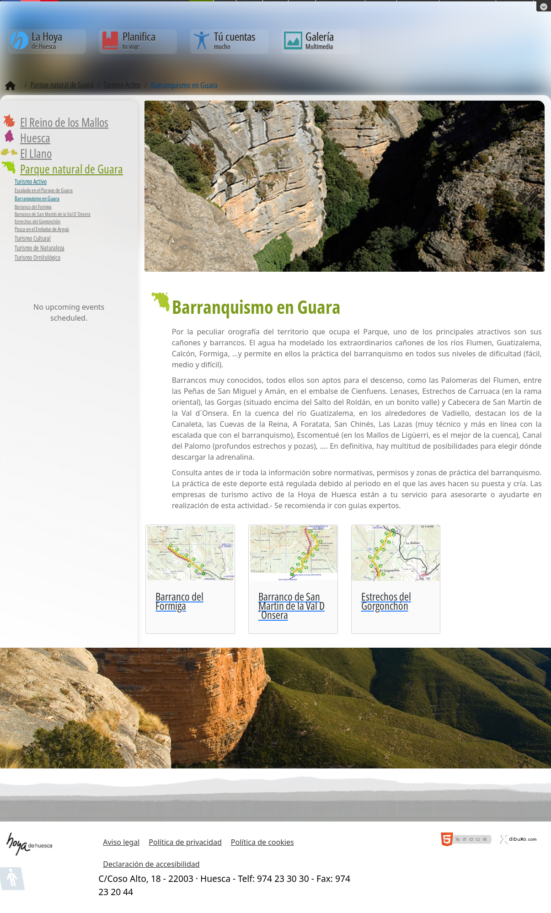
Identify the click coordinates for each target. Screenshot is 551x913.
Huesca (35, 137)
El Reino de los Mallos (64, 122)
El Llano (36, 153)
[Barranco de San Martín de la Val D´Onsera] (293, 579)
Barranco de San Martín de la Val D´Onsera (53, 214)
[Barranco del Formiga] (190, 579)
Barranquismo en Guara (37, 198)
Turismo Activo (31, 181)
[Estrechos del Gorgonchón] (396, 579)
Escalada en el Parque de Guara (44, 190)
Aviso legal (121, 842)
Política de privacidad (185, 842)
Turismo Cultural (33, 238)
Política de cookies (262, 842)
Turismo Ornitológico (37, 257)
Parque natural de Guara (71, 169)
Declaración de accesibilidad (151, 864)
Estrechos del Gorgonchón (37, 221)
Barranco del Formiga (33, 207)
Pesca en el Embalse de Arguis (42, 229)
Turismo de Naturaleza (39, 247)
